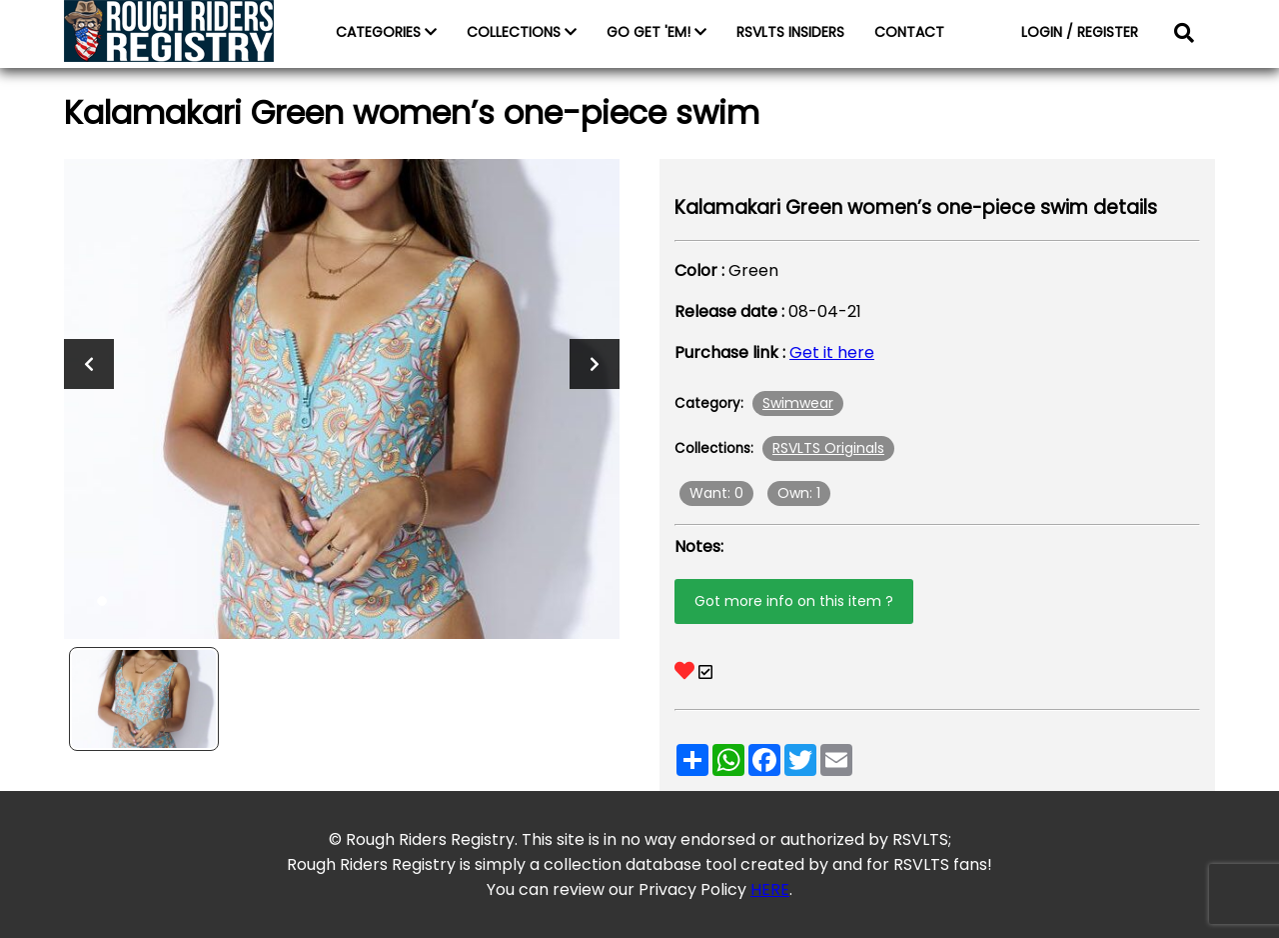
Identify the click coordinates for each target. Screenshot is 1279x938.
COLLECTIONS (522, 32)
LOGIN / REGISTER (1079, 32)
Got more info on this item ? (793, 601)
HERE (769, 889)
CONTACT (909, 32)
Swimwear (797, 403)
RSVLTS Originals (828, 448)
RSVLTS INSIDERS (790, 32)
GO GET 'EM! (656, 32)
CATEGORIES (386, 32)
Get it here (831, 352)
